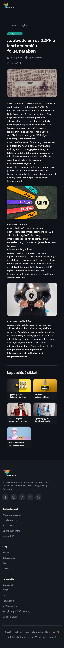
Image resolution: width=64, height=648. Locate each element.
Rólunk (5, 552)
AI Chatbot (8, 525)
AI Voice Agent (10, 606)
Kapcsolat (7, 584)
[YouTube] (30, 497)
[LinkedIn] (38, 497)
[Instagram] (14, 497)
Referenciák (8, 557)
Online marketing (11, 530)
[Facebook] (5, 497)
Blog (4, 563)
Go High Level (9, 616)
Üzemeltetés (8, 536)
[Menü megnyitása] (59, 6)
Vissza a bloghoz (17, 25)
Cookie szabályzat (47, 637)
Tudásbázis (8, 600)
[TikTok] (22, 497)
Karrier (6, 568)
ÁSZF (34, 637)
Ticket (5, 595)
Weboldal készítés (11, 514)
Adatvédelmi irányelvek (19, 637)
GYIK (5, 590)
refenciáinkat (19, 356)
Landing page (9, 520)
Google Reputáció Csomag (16, 611)
